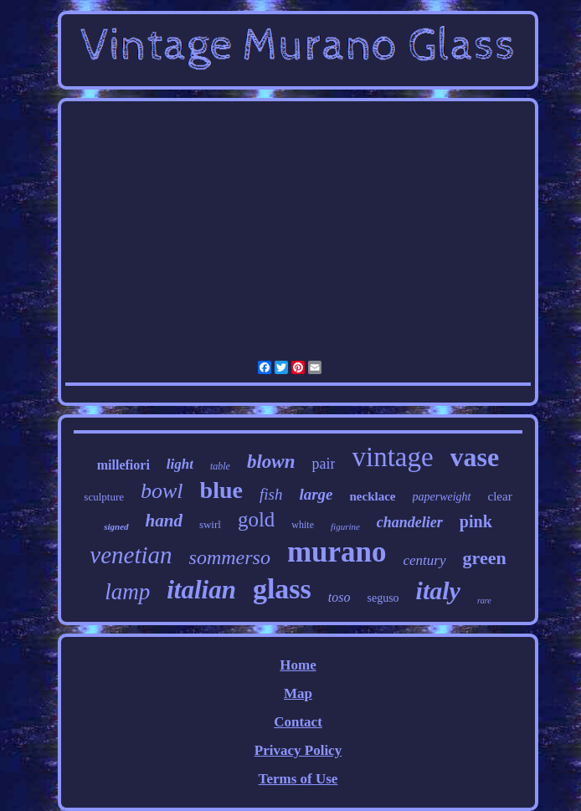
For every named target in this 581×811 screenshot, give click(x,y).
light (180, 464)
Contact (298, 722)
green (484, 557)
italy (438, 590)
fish (271, 494)
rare (484, 600)
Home (298, 665)
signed (116, 526)
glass (282, 588)
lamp (127, 591)
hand (164, 521)
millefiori (123, 465)
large (315, 494)
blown (271, 461)
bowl (162, 491)
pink (476, 521)
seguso (382, 598)
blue (221, 490)
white (302, 525)
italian (201, 589)
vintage (392, 457)
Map (298, 693)
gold (256, 519)
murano (337, 552)
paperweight (442, 496)
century (425, 560)
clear (500, 496)
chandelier (410, 522)
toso (339, 597)
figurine (345, 526)
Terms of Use (298, 779)
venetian (131, 555)
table (220, 466)
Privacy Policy (298, 750)
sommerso (229, 557)
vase (475, 457)
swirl (210, 524)
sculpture (104, 496)
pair (323, 463)
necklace (373, 496)
